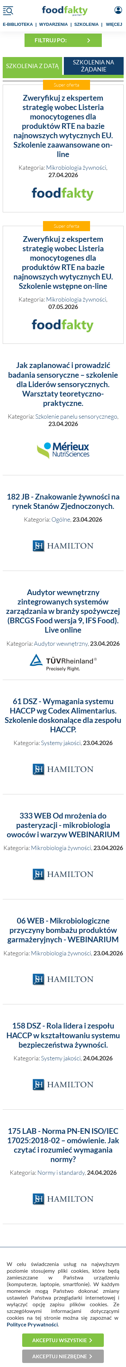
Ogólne (60, 519)
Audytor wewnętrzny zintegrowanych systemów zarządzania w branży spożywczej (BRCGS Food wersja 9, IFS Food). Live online (63, 611)
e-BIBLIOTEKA (18, 24)
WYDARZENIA (53, 24)
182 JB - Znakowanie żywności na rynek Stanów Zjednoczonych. (63, 501)
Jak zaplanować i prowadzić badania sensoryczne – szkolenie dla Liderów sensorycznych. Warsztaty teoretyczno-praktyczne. (63, 384)
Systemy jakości (61, 742)
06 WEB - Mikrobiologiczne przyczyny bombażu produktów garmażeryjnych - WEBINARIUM (63, 930)
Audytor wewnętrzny (61, 643)
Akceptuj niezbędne (59, 1356)
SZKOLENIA (86, 24)
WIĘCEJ (114, 24)
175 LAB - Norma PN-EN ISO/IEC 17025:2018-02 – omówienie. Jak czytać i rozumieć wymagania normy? (63, 1145)
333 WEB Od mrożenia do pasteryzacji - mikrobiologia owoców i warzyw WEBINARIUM (63, 825)
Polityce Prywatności (32, 1324)
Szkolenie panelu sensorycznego (76, 416)
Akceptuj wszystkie (59, 1340)
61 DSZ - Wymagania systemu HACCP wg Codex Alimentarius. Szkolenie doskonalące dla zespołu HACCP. (63, 715)
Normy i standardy (61, 1172)
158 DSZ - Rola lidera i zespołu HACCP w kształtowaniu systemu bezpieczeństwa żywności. (63, 1035)
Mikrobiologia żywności (76, 167)
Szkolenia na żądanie (93, 66)
